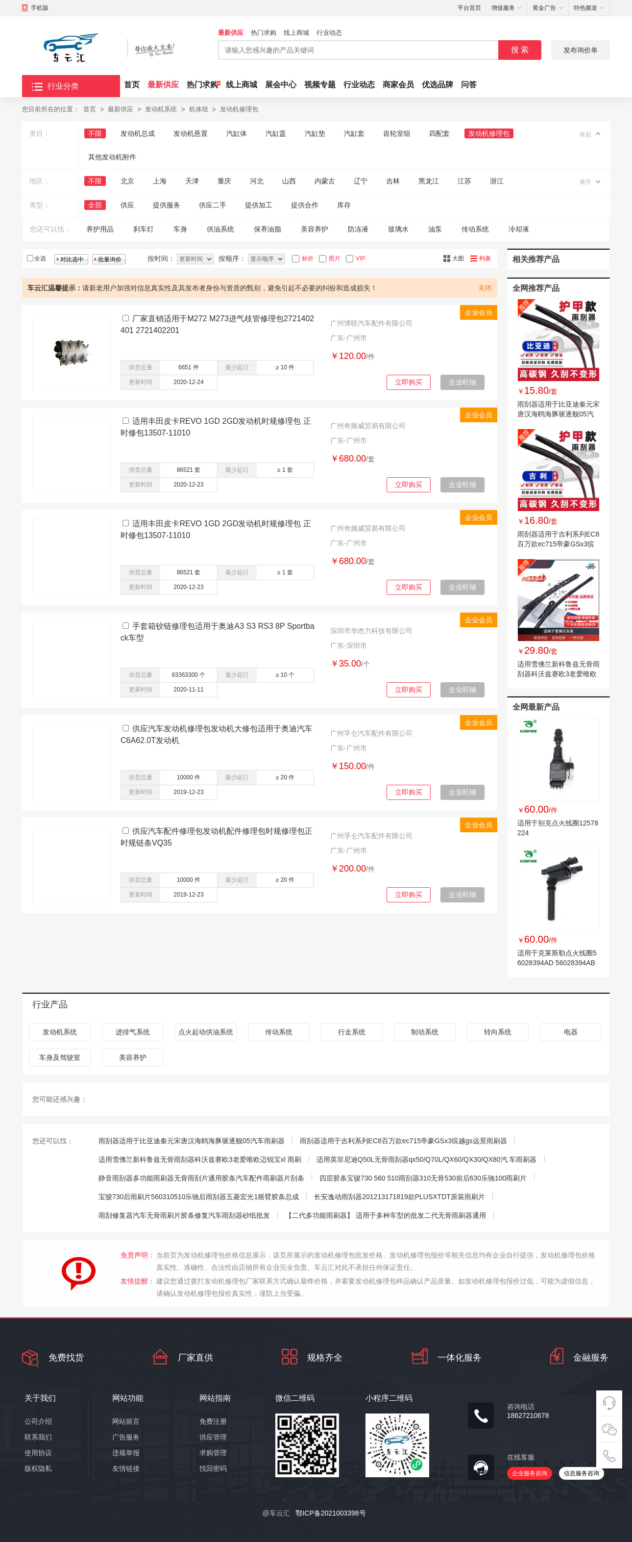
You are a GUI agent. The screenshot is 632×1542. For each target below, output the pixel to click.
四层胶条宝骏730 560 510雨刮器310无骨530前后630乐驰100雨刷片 (423, 1178)
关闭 (485, 288)
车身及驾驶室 (59, 1057)
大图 (458, 258)
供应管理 (213, 1437)
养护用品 (100, 229)
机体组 (198, 109)
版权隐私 (38, 1468)
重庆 (224, 181)
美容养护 (314, 229)
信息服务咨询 (581, 1473)
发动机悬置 (190, 133)
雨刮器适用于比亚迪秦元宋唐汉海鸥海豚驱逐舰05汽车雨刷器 (558, 414)
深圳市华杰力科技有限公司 (371, 631)
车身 (180, 229)
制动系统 (424, 1032)
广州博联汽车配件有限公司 (371, 323)
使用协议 (38, 1453)
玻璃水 (398, 229)
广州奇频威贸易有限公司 (368, 426)
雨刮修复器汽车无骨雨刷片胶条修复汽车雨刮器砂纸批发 (184, 1215)
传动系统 (475, 229)
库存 (344, 205)
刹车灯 (143, 229)
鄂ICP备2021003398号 (330, 1513)
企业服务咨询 (529, 1473)
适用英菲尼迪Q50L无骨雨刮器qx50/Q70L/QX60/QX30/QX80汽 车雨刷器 (426, 1159)
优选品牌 (437, 84)
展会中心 (280, 84)
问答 (469, 84)
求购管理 (213, 1453)
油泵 (435, 229)
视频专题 (320, 84)
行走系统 (351, 1032)
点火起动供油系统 (205, 1032)
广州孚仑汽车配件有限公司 (371, 733)
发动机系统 (161, 109)
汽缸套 (354, 133)
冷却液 (519, 229)
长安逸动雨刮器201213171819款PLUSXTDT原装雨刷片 (399, 1197)
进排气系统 (133, 1032)
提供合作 (304, 205)
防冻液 (358, 229)
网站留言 (126, 1421)
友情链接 (126, 1468)
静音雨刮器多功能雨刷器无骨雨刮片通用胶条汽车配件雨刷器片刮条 (201, 1178)
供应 (127, 205)
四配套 (439, 133)
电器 (571, 1032)
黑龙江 (428, 181)
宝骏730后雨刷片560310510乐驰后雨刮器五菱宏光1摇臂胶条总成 (198, 1197)
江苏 (464, 181)
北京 (127, 181)
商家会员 (398, 84)
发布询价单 (580, 50)
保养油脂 (267, 229)
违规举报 (126, 1453)
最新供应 (230, 32)
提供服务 (166, 205)
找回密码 (213, 1468)
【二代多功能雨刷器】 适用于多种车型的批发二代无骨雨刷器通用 (385, 1215)
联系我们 (38, 1437)
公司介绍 (38, 1421)
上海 (160, 181)
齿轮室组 (397, 133)
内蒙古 (325, 181)
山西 (289, 181)
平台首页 (469, 7)
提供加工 (258, 205)
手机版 (40, 7)
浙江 (497, 181)
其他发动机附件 (112, 157)
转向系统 (497, 1032)
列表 (485, 258)
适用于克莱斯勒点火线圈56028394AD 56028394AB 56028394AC (557, 963)
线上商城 (296, 32)
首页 (132, 84)
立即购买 (408, 382)
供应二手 (212, 205)
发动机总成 (138, 133)
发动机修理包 (239, 109)
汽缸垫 (315, 133)
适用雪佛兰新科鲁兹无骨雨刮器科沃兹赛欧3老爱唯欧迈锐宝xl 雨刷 (558, 674)
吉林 (393, 181)
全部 (95, 205)
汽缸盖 (276, 133)
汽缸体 (236, 133)
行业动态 (329, 32)
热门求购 (263, 32)
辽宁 (360, 181)
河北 (257, 181)
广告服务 (126, 1437)
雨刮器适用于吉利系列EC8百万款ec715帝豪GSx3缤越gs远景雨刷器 (558, 544)
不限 (95, 133)
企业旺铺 (462, 382)
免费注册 (213, 1421)
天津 (192, 181)
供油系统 (220, 229)
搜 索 (520, 50)
